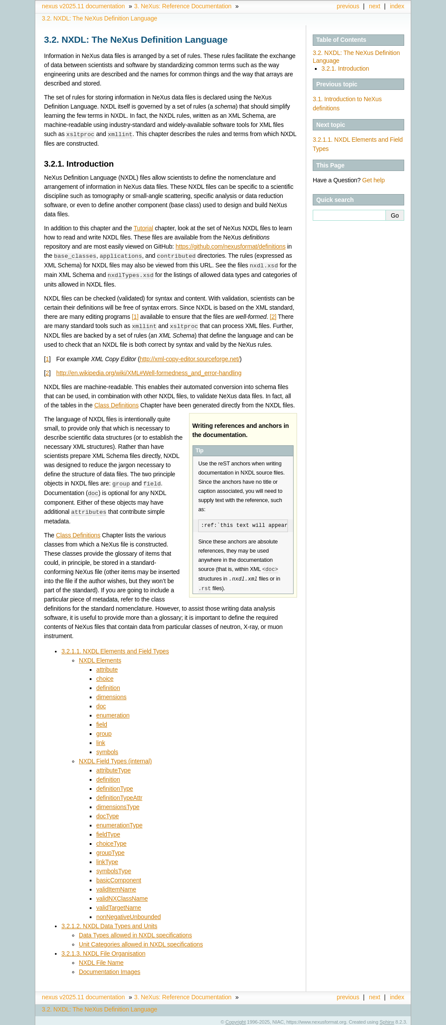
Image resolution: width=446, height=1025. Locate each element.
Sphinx (387, 1018)
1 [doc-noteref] (135, 314)
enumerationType (119, 821)
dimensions (111, 693)
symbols (107, 748)
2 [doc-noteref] (273, 314)
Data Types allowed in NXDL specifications (135, 931)
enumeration (112, 711)
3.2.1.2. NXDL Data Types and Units (109, 922)
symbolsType (113, 867)
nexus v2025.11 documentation (83, 6)
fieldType (108, 830)
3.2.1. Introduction (345, 68)
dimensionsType (117, 803)
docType (107, 812)
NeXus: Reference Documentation (182, 6)
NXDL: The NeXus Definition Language (99, 18)
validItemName (116, 885)
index (397, 6)
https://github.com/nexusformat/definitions (230, 246)
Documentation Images (109, 968)
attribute (107, 666)
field (101, 721)
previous (348, 6)
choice (105, 675)
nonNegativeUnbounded (128, 913)
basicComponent (118, 876)
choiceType (111, 840)
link (100, 739)
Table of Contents (341, 39)
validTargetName (118, 904)
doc (101, 702)
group (104, 730)
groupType (110, 849)
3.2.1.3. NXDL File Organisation (103, 949)
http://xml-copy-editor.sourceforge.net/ (190, 356)
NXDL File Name (101, 959)
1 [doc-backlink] (47, 356)
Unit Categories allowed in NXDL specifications (141, 940)
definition (108, 684)
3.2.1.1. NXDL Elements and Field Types (115, 647)
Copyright (236, 1018)
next (374, 6)
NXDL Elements (100, 656)
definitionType (114, 785)
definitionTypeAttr (119, 794)
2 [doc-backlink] (47, 370)
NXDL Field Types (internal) (115, 757)
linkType (107, 858)
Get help (373, 180)
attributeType (113, 766)
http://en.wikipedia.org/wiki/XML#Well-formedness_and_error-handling (148, 370)
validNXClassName (122, 895)
